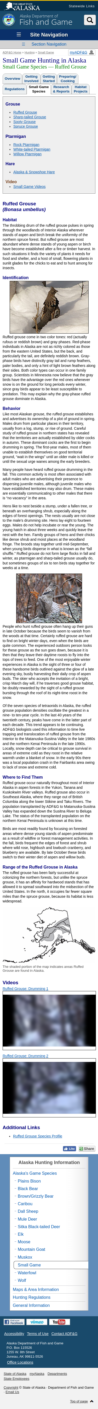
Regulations (15, 89)
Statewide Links (82, 6)
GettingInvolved (31, 79)
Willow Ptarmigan (27, 154)
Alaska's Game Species (35, 1173)
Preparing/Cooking (67, 79)
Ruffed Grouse (25, 112)
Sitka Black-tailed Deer (39, 1227)
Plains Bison (29, 1181)
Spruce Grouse (25, 126)
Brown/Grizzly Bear (36, 1196)
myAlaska (37, 1374)
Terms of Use (37, 1334)
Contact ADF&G (64, 1334)
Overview (12, 79)
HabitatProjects (81, 89)
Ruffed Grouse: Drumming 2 (25, 1056)
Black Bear (28, 1188)
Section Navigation (49, 44)
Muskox (25, 1257)
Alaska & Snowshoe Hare (34, 172)
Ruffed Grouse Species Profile (37, 1136)
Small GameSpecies (39, 89)
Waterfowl (27, 1273)
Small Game (46, 52)
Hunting (30, 52)
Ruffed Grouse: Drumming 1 (25, 989)
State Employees (16, 1379)
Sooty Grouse (24, 122)
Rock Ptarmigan (26, 145)
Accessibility (14, 1334)
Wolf (22, 1280)
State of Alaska (24, 6)
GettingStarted (49, 79)
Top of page (79, 1401)
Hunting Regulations (31, 1297)
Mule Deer (27, 1219)
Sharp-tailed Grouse (29, 117)
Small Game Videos (29, 186)
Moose (24, 1242)
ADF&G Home (12, 52)
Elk (21, 1234)
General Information (31, 1305)
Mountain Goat (31, 1249)
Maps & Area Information (36, 1289)
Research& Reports (61, 89)
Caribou (25, 1204)
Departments (57, 1374)
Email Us (12, 1392)
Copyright (11, 1387)
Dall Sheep (28, 1211)
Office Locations (20, 1362)
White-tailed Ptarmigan (31, 149)
